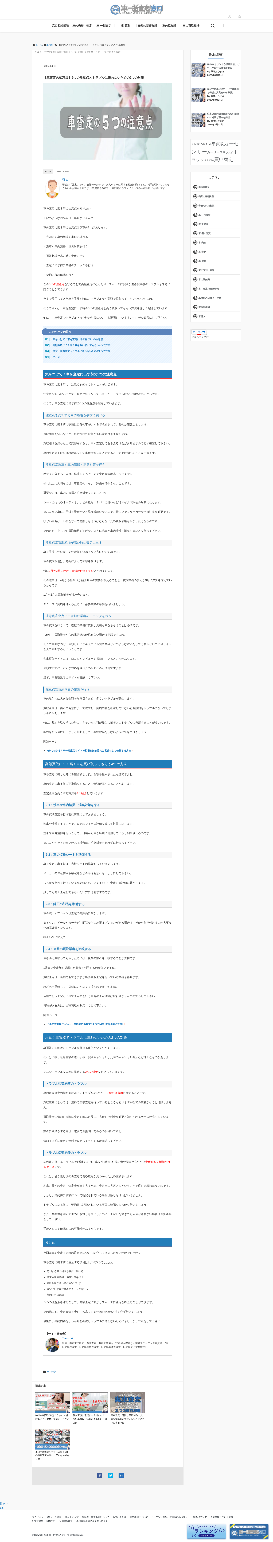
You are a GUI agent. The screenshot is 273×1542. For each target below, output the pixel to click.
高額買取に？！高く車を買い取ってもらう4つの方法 (81, 345)
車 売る (202, 242)
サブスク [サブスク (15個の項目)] (228, 152)
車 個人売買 (204, 233)
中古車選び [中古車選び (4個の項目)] (209, 160)
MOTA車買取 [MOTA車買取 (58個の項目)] (212, 144)
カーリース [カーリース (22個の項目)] (215, 152)
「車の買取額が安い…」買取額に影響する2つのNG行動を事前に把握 (85, 1024)
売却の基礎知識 (147, 25)
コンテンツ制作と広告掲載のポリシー (170, 1517)
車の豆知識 (169, 25)
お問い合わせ (119, 1517)
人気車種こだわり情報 (221, 1517)
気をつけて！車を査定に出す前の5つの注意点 (78, 339)
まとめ (56, 357)
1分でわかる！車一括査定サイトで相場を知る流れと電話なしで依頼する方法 (89, 750)
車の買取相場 (191, 25)
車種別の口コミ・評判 (209, 298)
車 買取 (125, 25)
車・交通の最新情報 (208, 288)
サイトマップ (72, 1517)
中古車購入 (204, 187)
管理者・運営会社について (95, 1517)
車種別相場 (204, 307)
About (48, 171)
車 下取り (203, 224)
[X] (229, 16)
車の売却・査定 (82, 25)
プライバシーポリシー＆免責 (46, 1517)
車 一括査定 (103, 25)
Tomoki (67, 1338)
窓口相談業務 (60, 25)
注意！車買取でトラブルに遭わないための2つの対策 (81, 351)
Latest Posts (62, 171)
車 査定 (51, 1372)
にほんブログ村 (200, 336)
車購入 (201, 316)
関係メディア (200, 1517)
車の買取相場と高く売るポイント (93, 1521)
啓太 (65, 179)
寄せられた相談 (206, 205)
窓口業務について (139, 1517)
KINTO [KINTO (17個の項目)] (196, 144)
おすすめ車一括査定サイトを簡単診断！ (52, 1521)
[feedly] (239, 16)
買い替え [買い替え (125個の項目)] (223, 159)
